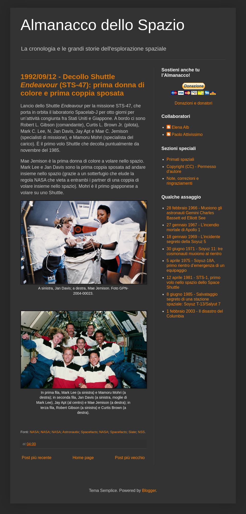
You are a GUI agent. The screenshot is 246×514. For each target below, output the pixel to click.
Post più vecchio (130, 457)
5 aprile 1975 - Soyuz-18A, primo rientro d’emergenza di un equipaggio (195, 265)
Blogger (149, 490)
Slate (132, 432)
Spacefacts (89, 432)
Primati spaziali (180, 159)
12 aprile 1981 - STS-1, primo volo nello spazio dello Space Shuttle (193, 282)
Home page (83, 457)
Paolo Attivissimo (187, 134)
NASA (34, 432)
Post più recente (37, 457)
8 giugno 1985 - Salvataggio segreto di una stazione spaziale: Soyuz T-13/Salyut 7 (194, 299)
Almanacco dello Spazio (102, 24)
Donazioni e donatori (193, 103)
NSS (141, 432)
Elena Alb (180, 127)
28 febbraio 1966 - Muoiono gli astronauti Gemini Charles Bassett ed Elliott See (194, 213)
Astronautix (70, 432)
